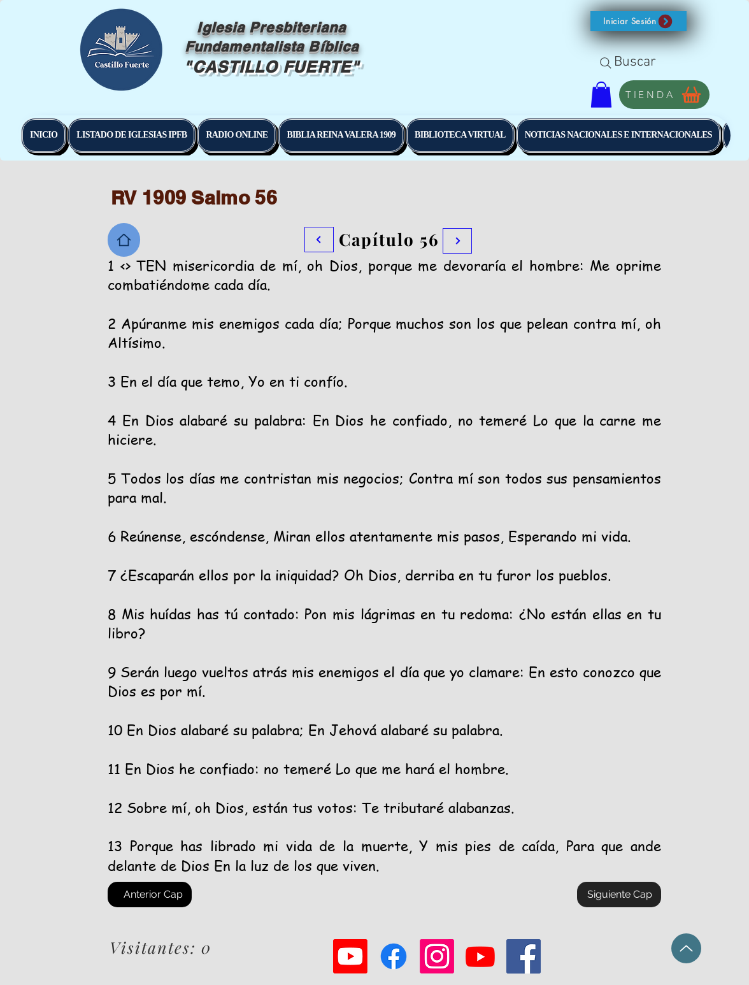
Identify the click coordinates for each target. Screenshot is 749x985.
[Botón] (457, 241)
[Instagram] (437, 956)
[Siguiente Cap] (619, 894)
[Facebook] (393, 956)
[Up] (686, 948)
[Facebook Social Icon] (523, 956)
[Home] (124, 240)
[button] (638, 21)
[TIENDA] (664, 94)
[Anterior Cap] (150, 894)
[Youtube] (350, 956)
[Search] (605, 63)
